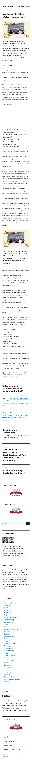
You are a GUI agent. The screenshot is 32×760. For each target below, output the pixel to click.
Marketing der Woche (11, 643)
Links (6, 639)
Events (6, 627)
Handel (6, 631)
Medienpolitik (9, 646)
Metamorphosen (10, 655)
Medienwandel (9, 651)
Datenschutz (8, 622)
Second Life (8, 658)
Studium (7, 670)
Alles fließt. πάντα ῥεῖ (13, 6)
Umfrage (7, 674)
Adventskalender (7, 374)
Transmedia (8, 672)
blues (9, 376)
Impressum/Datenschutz (11, 749)
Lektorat (7, 634)
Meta (6, 653)
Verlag (6, 682)
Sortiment (7, 665)
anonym (4, 376)
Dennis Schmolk (9, 372)
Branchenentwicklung (11, 617)
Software (7, 662)
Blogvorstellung (9, 615)
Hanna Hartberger (8, 745)
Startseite (5, 737)
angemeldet (13, 435)
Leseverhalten (9, 636)
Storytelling (8, 667)
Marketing (7, 641)
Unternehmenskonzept (12, 679)
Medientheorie (9, 648)
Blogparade (8, 612)
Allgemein (7, 605)
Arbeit (6, 608)
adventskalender (21, 374)
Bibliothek (7, 610)
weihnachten (17, 376)
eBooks (6, 624)
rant (12, 376)
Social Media (8, 660)
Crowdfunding (9, 620)
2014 (15, 374)
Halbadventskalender (11, 629)
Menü (27, 6)
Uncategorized (9, 677)
